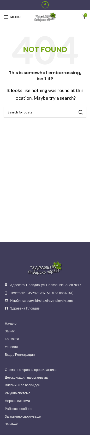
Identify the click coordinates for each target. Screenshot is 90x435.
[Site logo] (45, 16)
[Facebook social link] (45, 4)
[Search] (45, 112)
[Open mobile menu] (12, 17)
